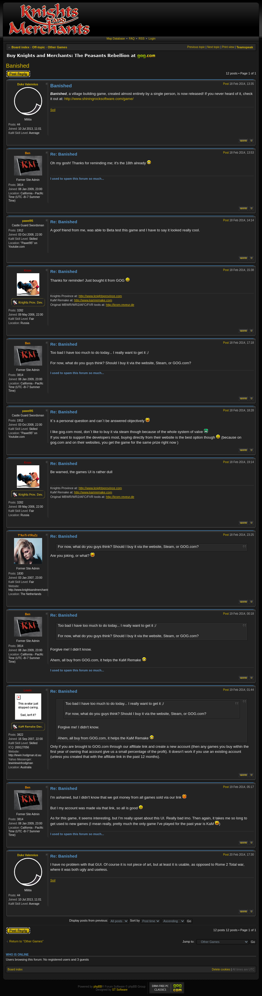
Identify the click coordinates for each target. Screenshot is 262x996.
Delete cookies (221, 969)
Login (152, 38)
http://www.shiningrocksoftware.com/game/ (98, 99)
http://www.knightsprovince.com (100, 296)
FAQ (132, 38)
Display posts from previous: (99, 920)
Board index (20, 47)
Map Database (116, 38)
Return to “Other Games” (26, 941)
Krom (27, 270)
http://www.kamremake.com (93, 300)
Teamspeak (244, 47)
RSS (142, 38)
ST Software (119, 989)
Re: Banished (63, 154)
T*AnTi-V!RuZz (28, 535)
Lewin (27, 690)
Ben (27, 153)
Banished (17, 66)
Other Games (57, 47)
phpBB (98, 986)
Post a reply (18, 74)
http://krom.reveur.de (120, 304)
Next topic (213, 47)
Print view (228, 47)
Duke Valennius (27, 84)
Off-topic (38, 47)
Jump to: (188, 941)
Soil (52, 109)
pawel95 (27, 220)
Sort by (145, 920)
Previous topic (196, 47)
